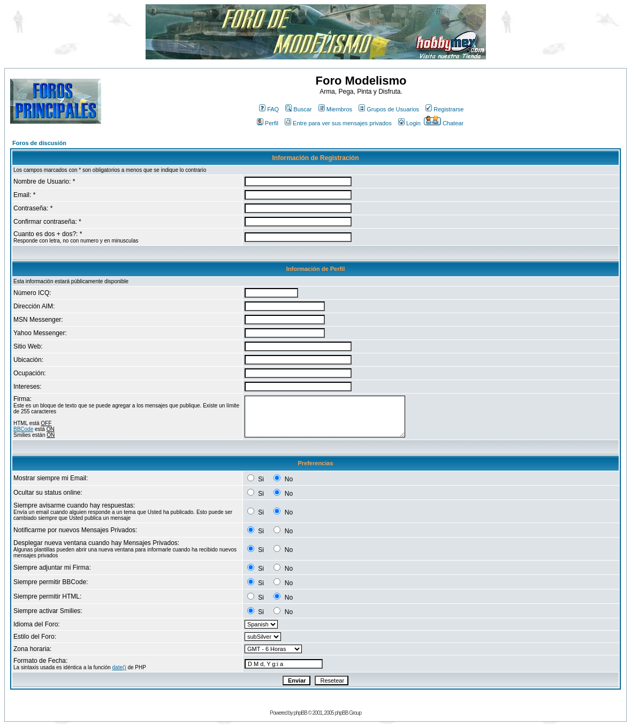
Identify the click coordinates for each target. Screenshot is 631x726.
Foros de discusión (39, 143)
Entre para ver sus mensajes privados (338, 123)
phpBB (300, 713)
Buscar (298, 109)
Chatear (443, 123)
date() (119, 667)
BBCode (23, 429)
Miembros (335, 109)
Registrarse (444, 109)
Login (409, 123)
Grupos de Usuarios (389, 109)
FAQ (269, 109)
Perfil (267, 123)
